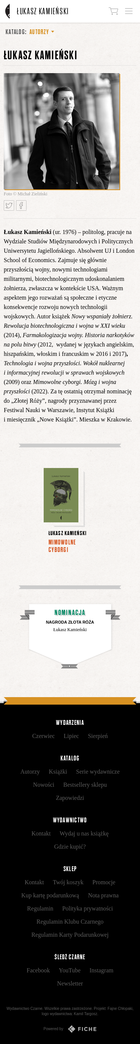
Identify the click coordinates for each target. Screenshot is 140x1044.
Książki (58, 771)
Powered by (70, 1029)
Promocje (104, 882)
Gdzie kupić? (70, 846)
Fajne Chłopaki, (120, 1008)
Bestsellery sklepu (85, 785)
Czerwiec (43, 736)
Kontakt (41, 833)
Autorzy (30, 771)
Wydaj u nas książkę (84, 833)
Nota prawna (103, 895)
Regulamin (40, 908)
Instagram (101, 970)
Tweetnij (9, 205)
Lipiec (71, 736)
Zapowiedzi (70, 798)
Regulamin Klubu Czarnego (70, 921)
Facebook (38, 970)
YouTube (69, 970)
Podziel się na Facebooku (21, 205)
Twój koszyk (68, 882)
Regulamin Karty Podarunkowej (70, 935)
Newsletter (70, 983)
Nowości (44, 785)
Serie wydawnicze (98, 771)
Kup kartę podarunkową (50, 895)
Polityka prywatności (87, 908)
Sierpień (98, 736)
